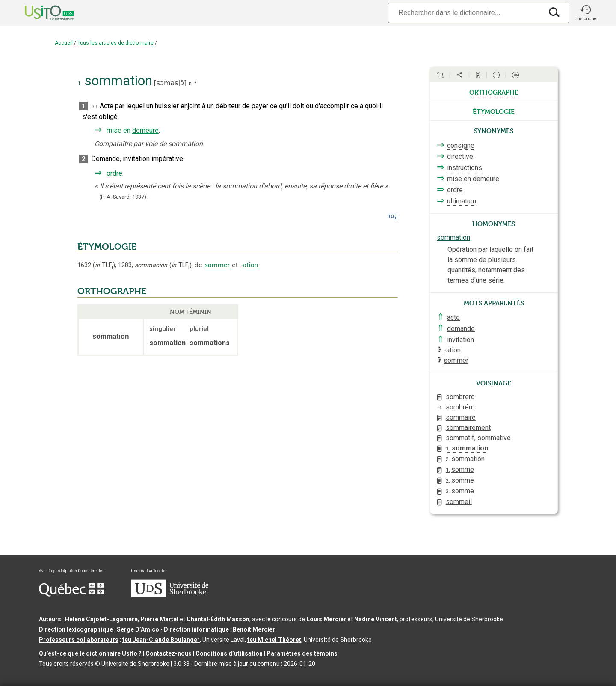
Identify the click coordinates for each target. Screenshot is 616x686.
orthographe (493, 91)
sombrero (460, 397)
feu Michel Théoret (274, 639)
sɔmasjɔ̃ (170, 83)
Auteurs (50, 619)
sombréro (460, 407)
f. (196, 83)
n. (191, 83)
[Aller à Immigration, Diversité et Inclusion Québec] (71, 594)
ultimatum (461, 201)
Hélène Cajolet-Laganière (101, 619)
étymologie (494, 111)
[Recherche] (465, 12)
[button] (585, 13)
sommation (453, 237)
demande (461, 329)
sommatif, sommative (478, 438)
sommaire (461, 417)
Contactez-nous (168, 653)
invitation (460, 340)
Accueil (64, 43)
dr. (94, 106)
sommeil (459, 502)
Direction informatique (196, 629)
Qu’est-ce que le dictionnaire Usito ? (90, 653)
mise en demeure (473, 179)
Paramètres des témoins (302, 653)
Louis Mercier (326, 619)
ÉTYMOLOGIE (106, 247)
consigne (460, 145)
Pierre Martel (159, 619)
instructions (464, 168)
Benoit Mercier (254, 629)
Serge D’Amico (138, 629)
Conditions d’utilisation (229, 653)
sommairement (468, 428)
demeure (145, 130)
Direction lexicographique (76, 629)
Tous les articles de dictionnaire (115, 43)
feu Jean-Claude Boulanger (161, 639)
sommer (217, 265)
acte (453, 317)
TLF (104, 265)
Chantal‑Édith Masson (218, 619)
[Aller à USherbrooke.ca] (169, 595)
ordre (114, 173)
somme (460, 469)
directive (460, 156)
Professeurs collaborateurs (78, 639)
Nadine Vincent (375, 619)
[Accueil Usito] (39, 13)
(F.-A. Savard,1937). (123, 197)
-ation (249, 265)
